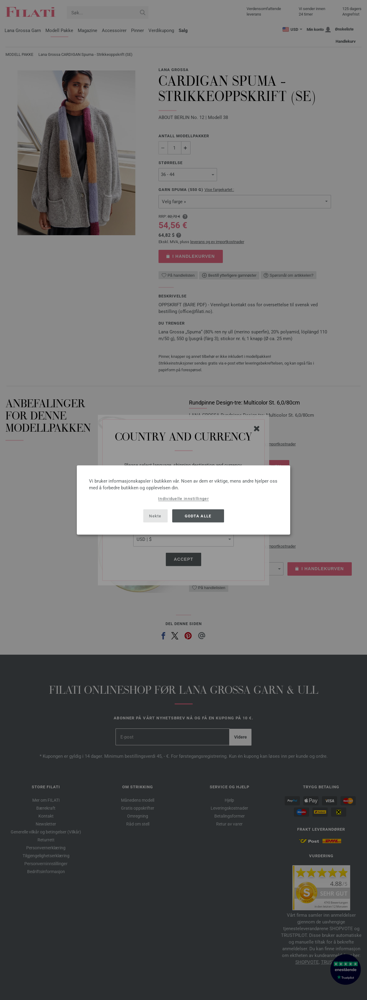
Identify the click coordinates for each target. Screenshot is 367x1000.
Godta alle (198, 515)
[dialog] (183, 500)
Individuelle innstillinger (183, 498)
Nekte (155, 515)
